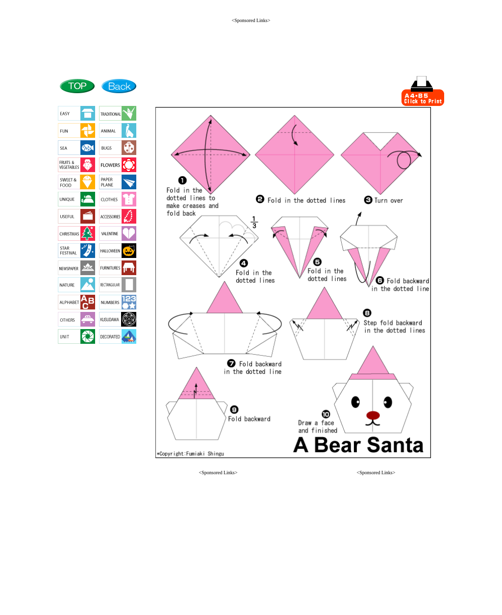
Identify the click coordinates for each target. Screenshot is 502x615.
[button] (218, 596)
